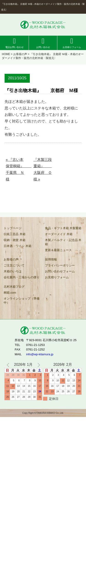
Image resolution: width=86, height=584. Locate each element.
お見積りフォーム (72, 47)
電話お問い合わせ (14, 47)
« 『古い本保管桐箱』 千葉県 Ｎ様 (16, 169)
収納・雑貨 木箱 (14, 240)
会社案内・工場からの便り (21, 277)
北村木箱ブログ (14, 286)
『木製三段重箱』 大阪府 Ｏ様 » (42, 169)
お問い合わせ (43, 47)
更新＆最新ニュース (58, 250)
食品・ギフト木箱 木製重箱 (63, 228)
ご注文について (14, 265)
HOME (6, 54)
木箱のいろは (13, 271)
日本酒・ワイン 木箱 (17, 246)
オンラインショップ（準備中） (21, 300)
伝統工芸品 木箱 (14, 234)
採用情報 (51, 259)
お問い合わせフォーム (60, 271)
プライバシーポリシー (60, 265)
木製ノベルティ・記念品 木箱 (63, 242)
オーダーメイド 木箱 (59, 234)
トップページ (13, 228)
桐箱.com (10, 292)
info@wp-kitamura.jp (39, 354)
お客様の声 (20, 54)
